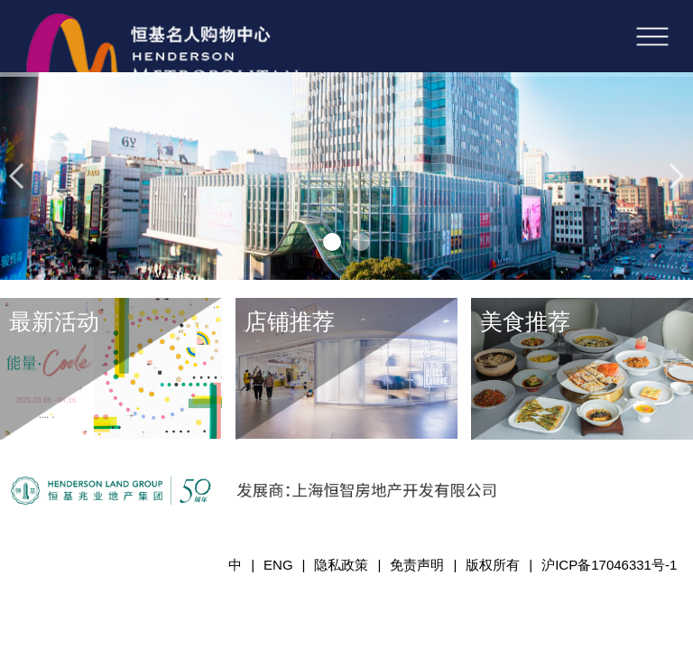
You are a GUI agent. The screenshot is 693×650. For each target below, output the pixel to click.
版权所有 (493, 564)
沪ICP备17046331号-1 (609, 564)
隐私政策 (341, 564)
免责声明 (417, 564)
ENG (278, 564)
